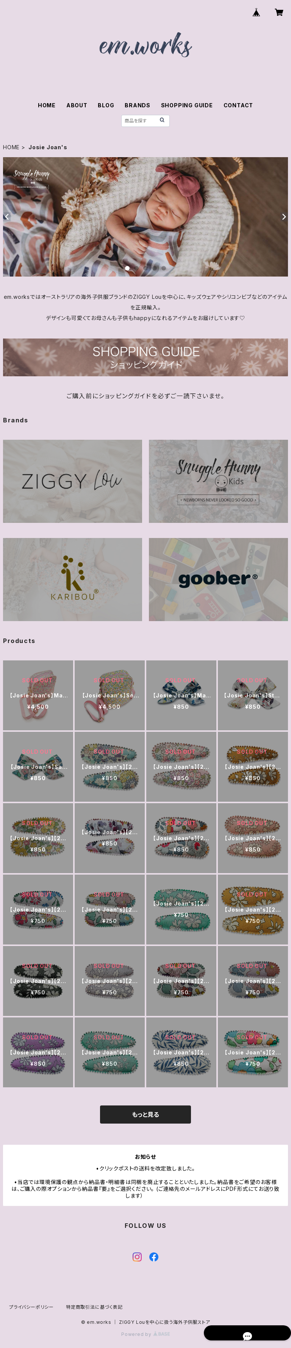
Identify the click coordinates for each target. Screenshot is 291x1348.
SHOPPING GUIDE (187, 105)
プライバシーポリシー (31, 1307)
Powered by (145, 1334)
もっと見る (145, 1114)
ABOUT (77, 105)
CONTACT (238, 105)
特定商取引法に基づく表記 (94, 1307)
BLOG (106, 105)
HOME (47, 105)
